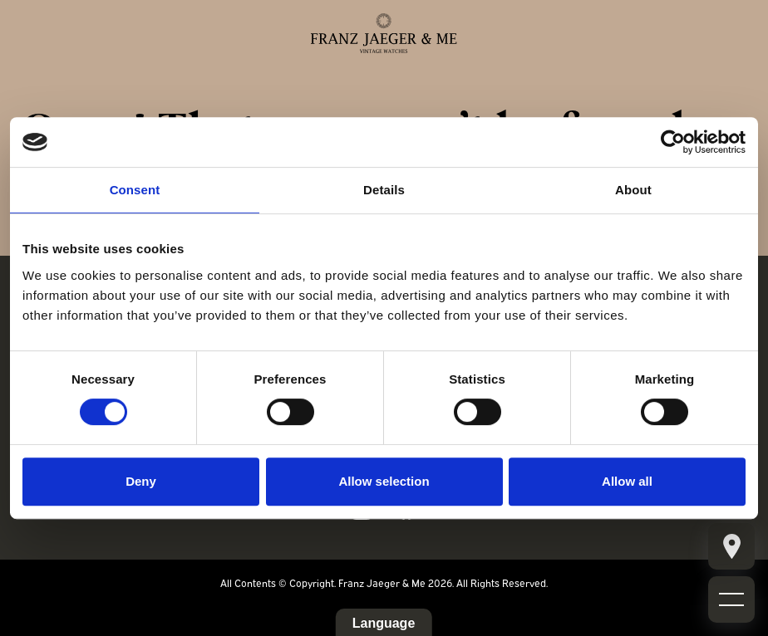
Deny (141, 481)
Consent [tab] (135, 190)
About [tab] (633, 190)
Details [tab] (384, 190)
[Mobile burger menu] (731, 546)
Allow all (627, 481)
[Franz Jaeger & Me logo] (384, 33)
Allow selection (383, 481)
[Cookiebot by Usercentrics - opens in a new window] (673, 142)
